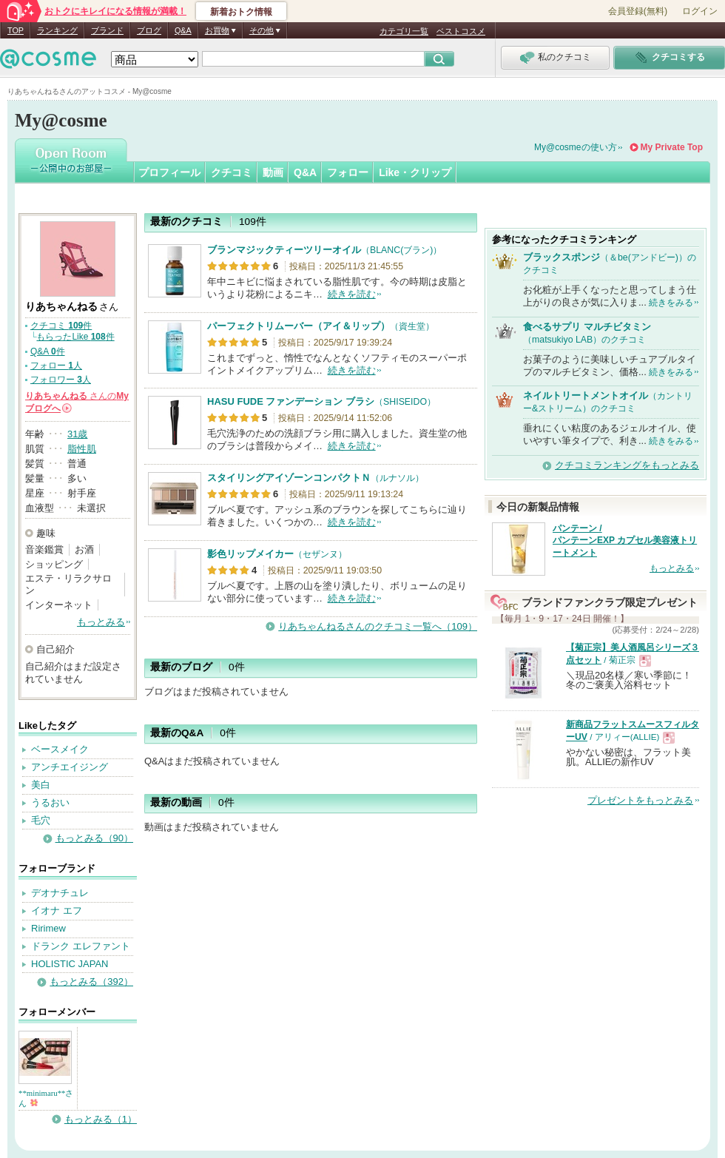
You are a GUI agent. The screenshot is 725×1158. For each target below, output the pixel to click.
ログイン (700, 11)
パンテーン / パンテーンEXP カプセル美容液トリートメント (625, 541)
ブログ (149, 30)
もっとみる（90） (94, 838)
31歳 (77, 434)
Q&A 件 (47, 351)
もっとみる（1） (100, 1119)
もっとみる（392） (91, 981)
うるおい (50, 802)
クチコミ (231, 172)
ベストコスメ (460, 31)
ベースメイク (60, 749)
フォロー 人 (56, 365)
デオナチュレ (60, 892)
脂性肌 (81, 448)
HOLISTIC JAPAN (70, 963)
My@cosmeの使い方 (575, 147)
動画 (273, 172)
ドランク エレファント (80, 946)
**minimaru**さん (45, 1098)
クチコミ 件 (61, 325)
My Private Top (672, 147)
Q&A (183, 30)
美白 (40, 784)
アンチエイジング (69, 766)
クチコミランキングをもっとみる (627, 465)
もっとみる (101, 621)
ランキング (57, 30)
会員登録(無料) (637, 11)
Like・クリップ (415, 172)
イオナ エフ (56, 910)
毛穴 (40, 820)
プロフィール (169, 172)
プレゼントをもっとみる (640, 800)
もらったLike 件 (75, 336)
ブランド (107, 30)
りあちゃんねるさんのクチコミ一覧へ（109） (377, 626)
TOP (15, 30)
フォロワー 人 (60, 379)
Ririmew (48, 928)
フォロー (347, 172)
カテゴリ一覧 (404, 31)
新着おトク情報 (241, 12)
